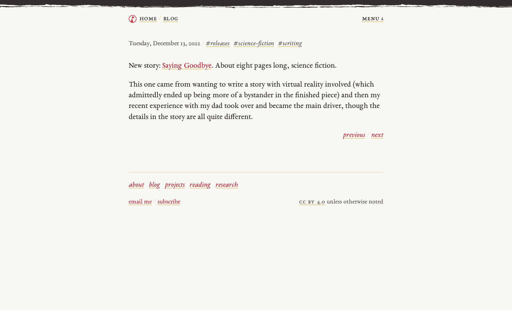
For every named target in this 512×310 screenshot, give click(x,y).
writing (290, 43)
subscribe (169, 202)
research (226, 185)
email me (140, 202)
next (377, 135)
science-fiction (254, 43)
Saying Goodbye (187, 66)
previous (354, 135)
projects (175, 185)
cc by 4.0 (312, 202)
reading (200, 185)
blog (154, 185)
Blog (170, 18)
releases (218, 43)
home (148, 18)
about (136, 185)
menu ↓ (373, 18)
